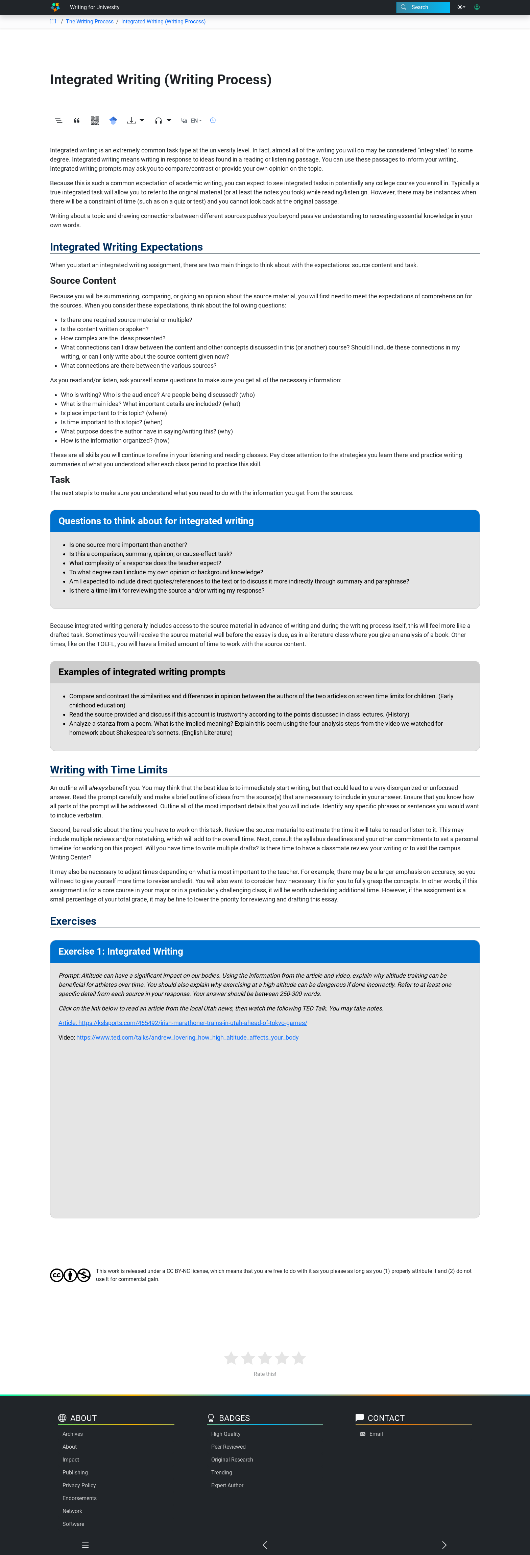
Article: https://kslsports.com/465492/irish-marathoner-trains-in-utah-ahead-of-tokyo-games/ (182, 1022)
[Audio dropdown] (163, 120)
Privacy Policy (79, 1485)
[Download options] (136, 120)
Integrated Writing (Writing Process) (163, 21)
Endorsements (80, 1498)
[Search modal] (423, 7)
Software (73, 1524)
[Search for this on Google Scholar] (113, 120)
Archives (73, 1434)
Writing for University (95, 7)
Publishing (75, 1472)
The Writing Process (90, 21)
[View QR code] (95, 120)
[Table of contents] (52, 22)
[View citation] (76, 120)
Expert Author (227, 1485)
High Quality (226, 1434)
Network (72, 1511)
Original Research (232, 1459)
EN (194, 121)
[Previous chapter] (265, 1545)
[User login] (477, 7)
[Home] (55, 7)
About (70, 1447)
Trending (221, 1472)
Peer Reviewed (228, 1447)
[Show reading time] (213, 120)
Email (376, 1434)
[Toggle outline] (58, 120)
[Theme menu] (461, 7)
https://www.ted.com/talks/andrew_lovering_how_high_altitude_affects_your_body (187, 1037)
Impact (71, 1459)
